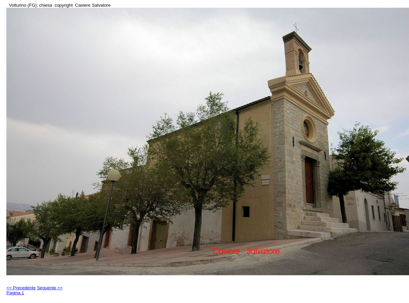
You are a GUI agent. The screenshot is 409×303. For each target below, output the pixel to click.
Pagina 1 (15, 292)
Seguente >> (49, 287)
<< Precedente (20, 287)
